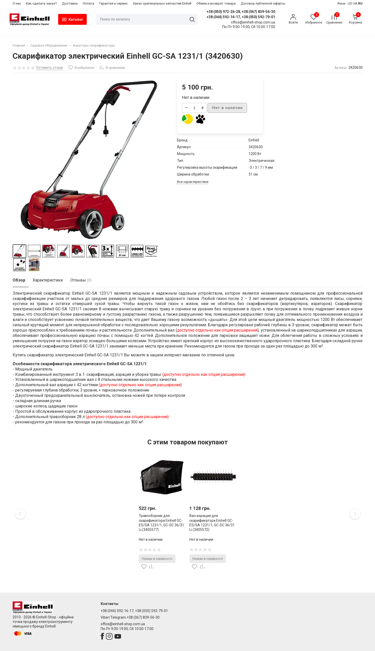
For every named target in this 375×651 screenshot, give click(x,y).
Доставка (70, 3)
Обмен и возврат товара (216, 3)
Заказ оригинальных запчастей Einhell (162, 3)
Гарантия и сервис (113, 3)
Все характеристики (192, 182)
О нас (17, 3)
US (350, 3)
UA (355, 3)
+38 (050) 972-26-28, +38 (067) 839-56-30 (239, 12)
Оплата (88, 3)
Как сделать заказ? (41, 3)
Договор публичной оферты (263, 3)
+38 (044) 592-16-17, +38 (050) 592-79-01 (239, 17)
